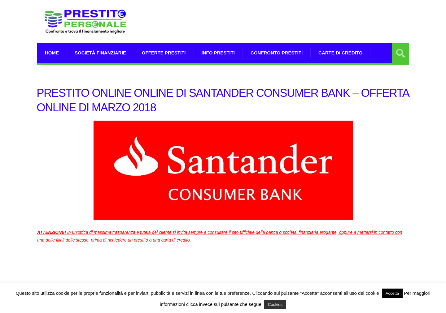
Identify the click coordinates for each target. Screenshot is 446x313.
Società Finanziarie (100, 52)
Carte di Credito (340, 52)
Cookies (275, 304)
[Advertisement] (296, 29)
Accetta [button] (392, 293)
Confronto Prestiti (277, 52)
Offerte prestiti (164, 52)
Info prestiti (218, 52)
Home (52, 52)
